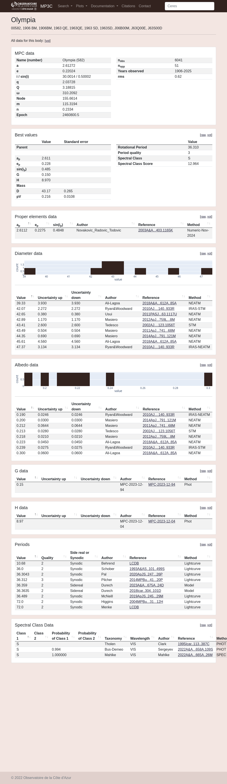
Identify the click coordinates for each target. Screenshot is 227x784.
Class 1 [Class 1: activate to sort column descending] (21, 635)
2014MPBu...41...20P (146, 580)
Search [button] (64, 6)
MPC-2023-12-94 (161, 484)
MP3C (46, 6)
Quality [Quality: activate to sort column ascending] (47, 558)
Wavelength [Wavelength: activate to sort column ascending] (140, 638)
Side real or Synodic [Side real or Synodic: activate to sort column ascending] (79, 555)
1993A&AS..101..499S (147, 569)
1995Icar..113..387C (193, 644)
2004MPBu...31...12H (146, 602)
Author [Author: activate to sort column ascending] (82, 225)
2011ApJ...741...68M (159, 330)
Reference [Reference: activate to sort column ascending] (146, 225)
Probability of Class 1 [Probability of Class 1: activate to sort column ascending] (61, 635)
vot (48, 40)
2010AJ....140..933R (158, 309)
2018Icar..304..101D (145, 591)
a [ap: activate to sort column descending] (18, 225)
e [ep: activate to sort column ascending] (36, 225)
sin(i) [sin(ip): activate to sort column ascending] (58, 225)
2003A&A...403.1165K (155, 230)
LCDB (134, 563)
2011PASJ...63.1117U (160, 314)
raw (203, 135)
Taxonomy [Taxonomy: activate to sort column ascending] (113, 638)
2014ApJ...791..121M (159, 336)
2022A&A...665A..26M (195, 655)
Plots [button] (80, 6)
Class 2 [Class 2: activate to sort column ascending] (39, 635)
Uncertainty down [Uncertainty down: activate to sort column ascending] (81, 295)
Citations (128, 6)
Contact (145, 6)
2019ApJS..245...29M (146, 596)
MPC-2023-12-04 (161, 521)
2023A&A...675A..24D (147, 585)
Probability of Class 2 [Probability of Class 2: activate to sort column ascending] (87, 635)
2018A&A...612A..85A (160, 303)
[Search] (189, 6)
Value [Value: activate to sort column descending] (21, 298)
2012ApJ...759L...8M (159, 319)
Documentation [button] (103, 6)
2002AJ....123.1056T (159, 325)
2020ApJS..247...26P (146, 574)
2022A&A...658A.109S (195, 649)
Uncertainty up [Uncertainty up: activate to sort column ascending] (50, 298)
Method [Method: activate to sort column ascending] (193, 225)
